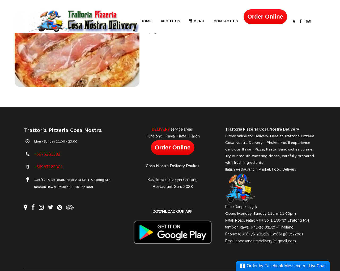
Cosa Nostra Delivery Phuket (172, 166)
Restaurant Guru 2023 (172, 186)
